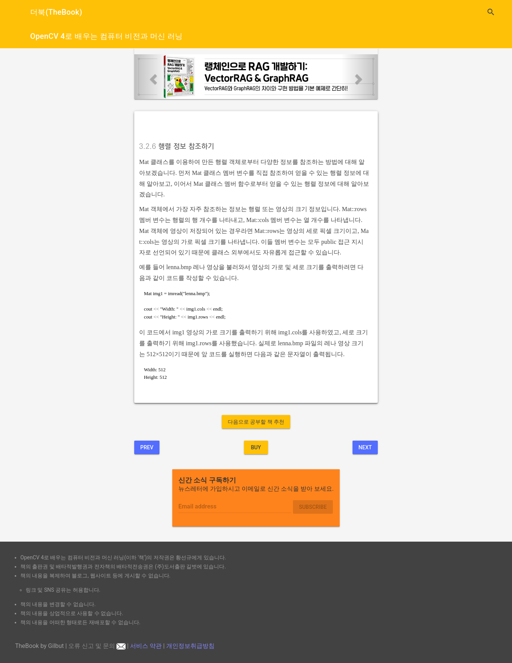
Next (365, 447)
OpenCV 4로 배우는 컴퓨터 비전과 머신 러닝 (106, 36)
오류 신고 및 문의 (97, 645)
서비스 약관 (146, 645)
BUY (256, 447)
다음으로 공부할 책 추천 (256, 422)
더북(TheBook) (56, 12)
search (490, 12)
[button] (152, 77)
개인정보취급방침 (190, 645)
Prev (146, 447)
